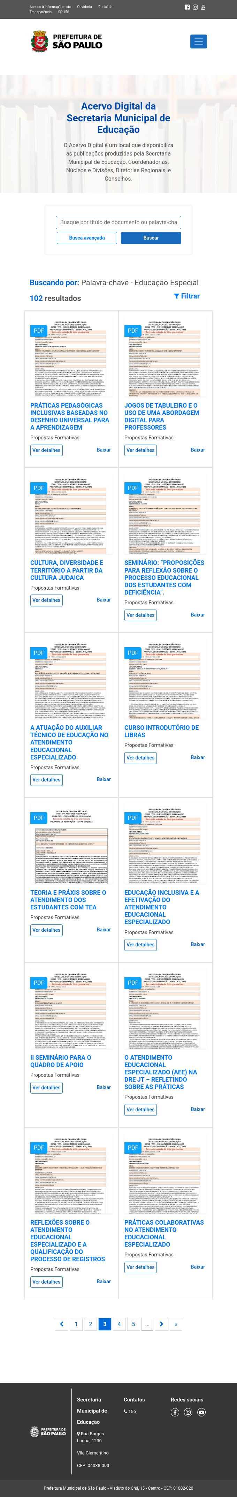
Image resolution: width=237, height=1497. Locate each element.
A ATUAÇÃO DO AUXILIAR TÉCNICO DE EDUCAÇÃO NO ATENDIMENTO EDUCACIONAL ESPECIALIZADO (69, 742)
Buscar (151, 238)
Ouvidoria (84, 7)
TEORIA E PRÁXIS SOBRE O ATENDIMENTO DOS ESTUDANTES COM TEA (68, 900)
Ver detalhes (46, 450)
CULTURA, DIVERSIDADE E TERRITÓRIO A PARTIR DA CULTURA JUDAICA (66, 570)
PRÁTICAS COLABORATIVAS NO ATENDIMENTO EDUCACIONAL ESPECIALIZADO (164, 1233)
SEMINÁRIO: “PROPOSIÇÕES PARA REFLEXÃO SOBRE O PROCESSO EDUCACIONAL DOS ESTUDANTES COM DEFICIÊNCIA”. (164, 577)
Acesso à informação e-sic (50, 7)
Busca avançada (87, 238)
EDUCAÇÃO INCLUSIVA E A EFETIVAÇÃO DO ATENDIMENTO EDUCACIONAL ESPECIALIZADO (161, 907)
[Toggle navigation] (198, 41)
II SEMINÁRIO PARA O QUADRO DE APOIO (60, 1061)
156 (132, 1411)
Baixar (104, 450)
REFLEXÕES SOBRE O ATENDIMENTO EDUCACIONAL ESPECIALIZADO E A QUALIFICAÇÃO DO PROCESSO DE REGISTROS (67, 1241)
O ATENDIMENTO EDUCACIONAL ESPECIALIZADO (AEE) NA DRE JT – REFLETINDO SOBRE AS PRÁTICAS (160, 1072)
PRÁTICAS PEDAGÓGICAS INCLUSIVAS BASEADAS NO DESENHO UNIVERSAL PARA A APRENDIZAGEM (69, 416)
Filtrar (187, 296)
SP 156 (63, 12)
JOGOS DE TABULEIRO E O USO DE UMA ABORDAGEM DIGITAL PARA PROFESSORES (161, 416)
